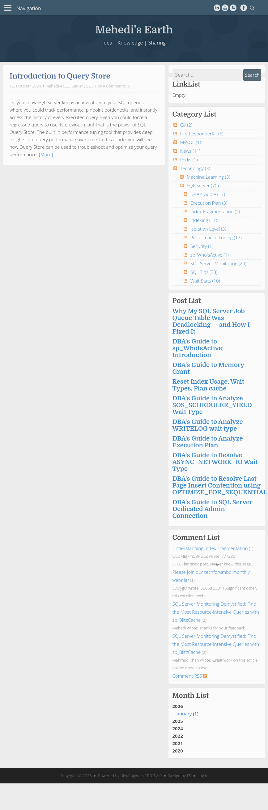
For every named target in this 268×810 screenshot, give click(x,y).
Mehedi (52, 86)
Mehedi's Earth (134, 29)
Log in (203, 775)
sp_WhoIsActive (209, 255)
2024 (177, 728)
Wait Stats (205, 281)
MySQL (190, 142)
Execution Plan (209, 203)
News (190, 151)
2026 (216, 710)
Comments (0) (118, 86)
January (184, 713)
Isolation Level (208, 229)
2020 (177, 751)
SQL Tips (94, 86)
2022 (177, 736)
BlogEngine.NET (135, 775)
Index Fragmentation (215, 211)
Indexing (203, 220)
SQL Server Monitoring (218, 263)
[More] (46, 154)
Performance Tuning (216, 237)
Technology (195, 168)
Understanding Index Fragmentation (210, 548)
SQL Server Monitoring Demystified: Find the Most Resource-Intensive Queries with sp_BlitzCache (215, 612)
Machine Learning (208, 177)
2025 (177, 721)
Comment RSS (189, 676)
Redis (189, 159)
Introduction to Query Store (60, 76)
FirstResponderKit (201, 133)
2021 (177, 743)
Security (201, 246)
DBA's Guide (207, 194)
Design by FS (179, 775)
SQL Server (73, 86)
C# (186, 125)
